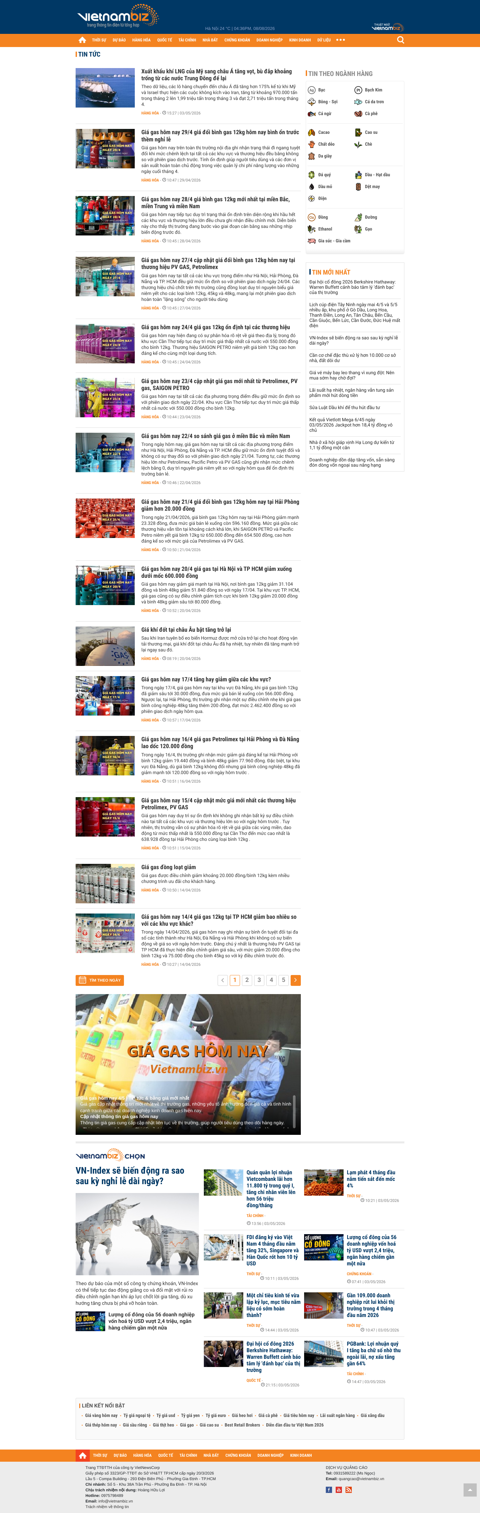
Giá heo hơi (242, 1415)
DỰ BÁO (119, 40)
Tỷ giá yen (190, 1415)
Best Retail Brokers (242, 1425)
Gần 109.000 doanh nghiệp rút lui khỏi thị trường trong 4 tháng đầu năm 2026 (371, 1305)
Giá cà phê (267, 1415)
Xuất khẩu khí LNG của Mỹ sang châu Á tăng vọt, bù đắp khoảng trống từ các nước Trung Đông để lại (216, 75)
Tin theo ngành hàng (340, 74)
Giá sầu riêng (135, 1425)
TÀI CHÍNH (187, 40)
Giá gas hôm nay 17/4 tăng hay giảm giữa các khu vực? (206, 679)
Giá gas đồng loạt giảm (168, 867)
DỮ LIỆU (324, 40)
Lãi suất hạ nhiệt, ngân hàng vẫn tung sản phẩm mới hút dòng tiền (351, 393)
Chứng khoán (359, 1274)
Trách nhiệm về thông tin (107, 1506)
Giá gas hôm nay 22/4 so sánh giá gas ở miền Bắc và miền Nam (215, 436)
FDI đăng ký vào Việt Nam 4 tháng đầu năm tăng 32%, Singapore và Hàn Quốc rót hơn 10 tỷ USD (273, 1250)
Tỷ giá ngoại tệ (137, 1415)
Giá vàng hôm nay (101, 1415)
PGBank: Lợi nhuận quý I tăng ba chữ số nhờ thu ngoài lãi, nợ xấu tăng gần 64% (374, 1354)
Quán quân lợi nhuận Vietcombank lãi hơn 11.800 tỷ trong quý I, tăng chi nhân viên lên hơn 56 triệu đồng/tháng (271, 1189)
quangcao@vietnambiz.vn (361, 1478)
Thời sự (353, 1196)
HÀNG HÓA (141, 40)
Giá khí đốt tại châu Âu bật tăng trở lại (186, 629)
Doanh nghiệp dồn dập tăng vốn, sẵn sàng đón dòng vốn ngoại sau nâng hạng (352, 462)
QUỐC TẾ (164, 40)
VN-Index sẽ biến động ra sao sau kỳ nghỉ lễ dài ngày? (130, 1175)
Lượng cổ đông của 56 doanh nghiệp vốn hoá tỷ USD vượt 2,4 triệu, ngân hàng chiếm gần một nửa (151, 1321)
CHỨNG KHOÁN (237, 40)
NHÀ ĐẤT (210, 40)
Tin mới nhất (331, 272)
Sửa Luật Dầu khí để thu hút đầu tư (344, 407)
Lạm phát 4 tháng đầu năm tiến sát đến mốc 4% (371, 1179)
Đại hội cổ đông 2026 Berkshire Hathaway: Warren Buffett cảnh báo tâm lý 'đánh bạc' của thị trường (352, 287)
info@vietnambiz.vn (115, 1501)
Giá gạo (187, 1425)
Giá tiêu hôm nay (299, 1415)
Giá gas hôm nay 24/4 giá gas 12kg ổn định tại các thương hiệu (215, 327)
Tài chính (255, 1215)
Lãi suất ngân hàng (337, 1415)
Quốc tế (254, 1380)
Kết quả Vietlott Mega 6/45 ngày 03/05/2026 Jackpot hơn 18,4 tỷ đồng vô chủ (351, 425)
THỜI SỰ (99, 40)
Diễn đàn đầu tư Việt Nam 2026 (295, 1425)
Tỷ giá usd (165, 1415)
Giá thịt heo (163, 1425)
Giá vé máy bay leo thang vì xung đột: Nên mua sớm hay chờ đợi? (351, 375)
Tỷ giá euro (215, 1415)
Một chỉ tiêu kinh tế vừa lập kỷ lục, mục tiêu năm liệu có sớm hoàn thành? (273, 1305)
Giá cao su (209, 1425)
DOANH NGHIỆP (269, 40)
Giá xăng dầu (372, 1415)
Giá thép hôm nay (101, 1425)
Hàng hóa (150, 113)
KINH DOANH (300, 40)
